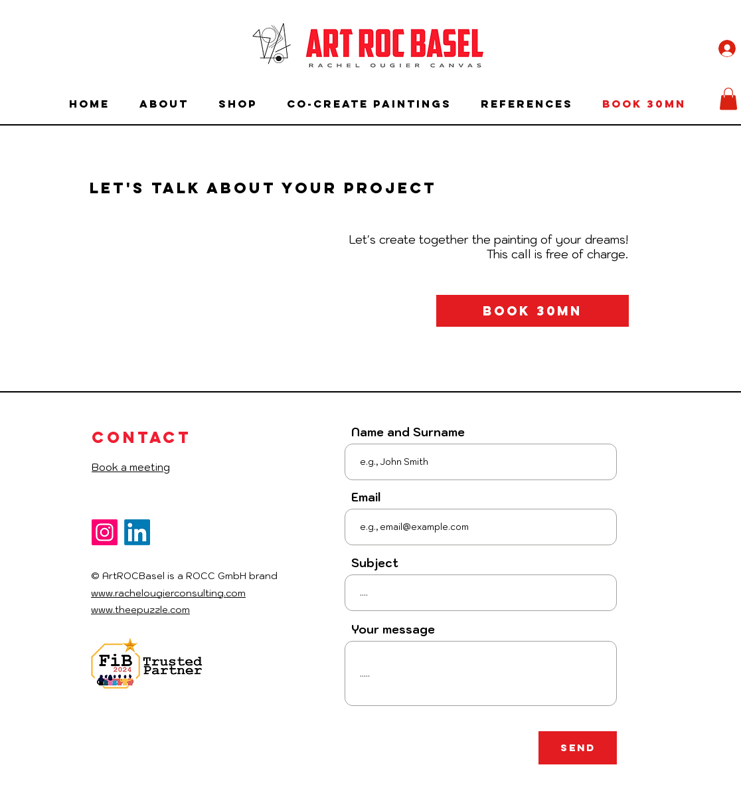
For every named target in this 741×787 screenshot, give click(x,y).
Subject (374, 563)
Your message (393, 630)
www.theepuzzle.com (140, 610)
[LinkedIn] (137, 532)
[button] (728, 99)
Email (365, 497)
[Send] (577, 747)
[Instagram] (105, 532)
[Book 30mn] (532, 311)
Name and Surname (408, 432)
